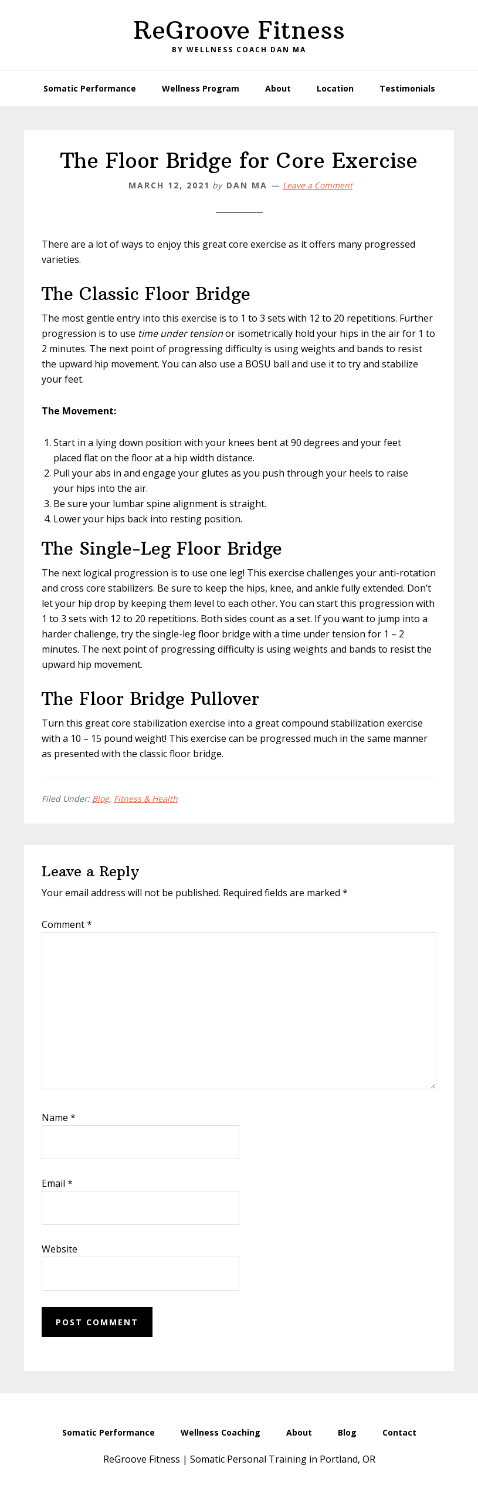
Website (59, 1249)
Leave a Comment (317, 185)
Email (57, 1183)
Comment (67, 924)
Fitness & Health (146, 798)
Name (59, 1117)
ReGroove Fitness (239, 30)
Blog (100, 798)
